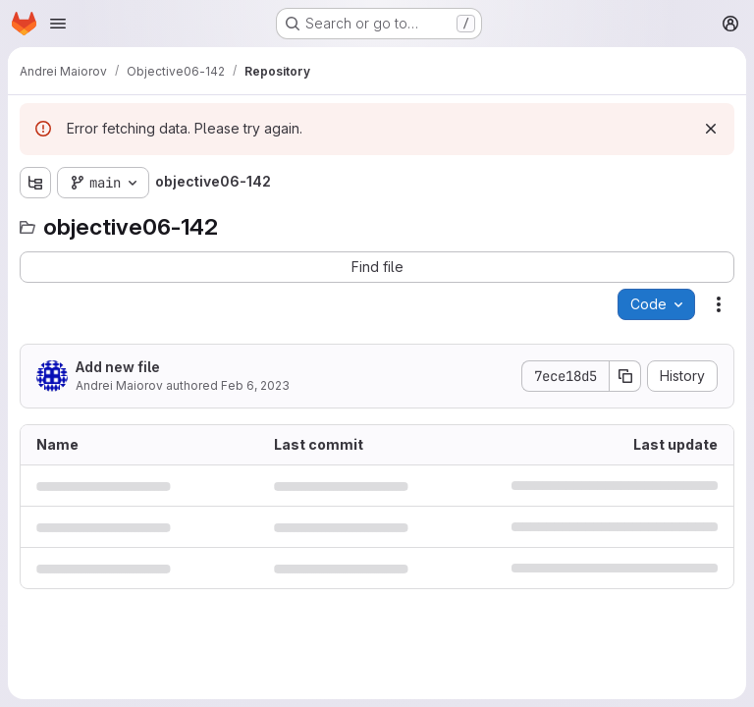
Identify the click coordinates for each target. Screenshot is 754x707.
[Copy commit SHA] (625, 376)
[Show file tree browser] (35, 182)
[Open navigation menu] (58, 23)
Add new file (118, 366)
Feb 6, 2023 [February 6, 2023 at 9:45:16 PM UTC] (255, 385)
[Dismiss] (711, 128)
